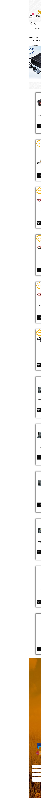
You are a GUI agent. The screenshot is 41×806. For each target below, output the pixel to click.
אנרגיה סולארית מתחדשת (32, 723)
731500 (19, 167)
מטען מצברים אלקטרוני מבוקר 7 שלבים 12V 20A (20, 495)
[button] (12, 126)
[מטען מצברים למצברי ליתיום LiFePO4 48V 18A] (20, 587)
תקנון (38, 692)
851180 (19, 262)
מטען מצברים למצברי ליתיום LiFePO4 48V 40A (20, 637)
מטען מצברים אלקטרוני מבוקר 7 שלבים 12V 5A (20, 401)
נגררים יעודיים (35, 728)
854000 (19, 357)
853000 (19, 309)
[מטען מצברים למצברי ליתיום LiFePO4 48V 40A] (20, 635)
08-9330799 (21, 2)
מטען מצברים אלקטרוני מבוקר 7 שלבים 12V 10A (20, 448)
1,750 (17, 361)
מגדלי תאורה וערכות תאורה (31, 730)
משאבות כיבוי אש (35, 735)
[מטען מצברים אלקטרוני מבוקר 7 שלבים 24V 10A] (20, 538)
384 (18, 217)
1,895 (18, 596)
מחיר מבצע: (24, 361)
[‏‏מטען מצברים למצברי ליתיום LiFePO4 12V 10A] (20, 252)
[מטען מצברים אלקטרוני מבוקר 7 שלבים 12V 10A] (20, 443)
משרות (37, 705)
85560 (19, 215)
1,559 (18, 312)
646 (18, 264)
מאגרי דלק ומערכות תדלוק (31, 726)
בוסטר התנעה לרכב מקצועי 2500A (20, 163)
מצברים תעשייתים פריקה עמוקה (29, 721)
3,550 (18, 643)
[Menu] (38, 24)
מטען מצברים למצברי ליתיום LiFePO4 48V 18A (20, 590)
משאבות (38, 733)
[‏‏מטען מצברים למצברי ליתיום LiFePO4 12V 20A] (20, 299)
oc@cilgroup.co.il (30, 671)
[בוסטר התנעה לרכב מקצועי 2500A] (20, 161)
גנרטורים (37, 718)
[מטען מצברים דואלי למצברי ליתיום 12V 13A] (20, 113)
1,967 (18, 359)
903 (18, 546)
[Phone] (7, 24)
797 (18, 169)
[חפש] (2, 24)
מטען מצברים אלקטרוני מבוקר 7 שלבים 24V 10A (20, 543)
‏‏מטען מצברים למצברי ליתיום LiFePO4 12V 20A (20, 306)
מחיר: (22, 120)
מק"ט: (22, 167)
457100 (19, 641)
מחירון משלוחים (33, 697)
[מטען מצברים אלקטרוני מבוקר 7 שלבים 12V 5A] (20, 398)
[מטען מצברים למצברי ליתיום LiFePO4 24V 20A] (20, 347)
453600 (19, 594)
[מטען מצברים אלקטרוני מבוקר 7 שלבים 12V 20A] (20, 489)
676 (18, 451)
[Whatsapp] (36, 802)
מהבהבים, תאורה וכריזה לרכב (30, 738)
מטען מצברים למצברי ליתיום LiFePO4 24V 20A (20, 353)
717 (18, 120)
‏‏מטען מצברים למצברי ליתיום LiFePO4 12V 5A (20, 211)
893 (18, 499)
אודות (38, 701)
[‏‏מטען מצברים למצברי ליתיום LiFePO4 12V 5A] (20, 204)
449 (18, 404)
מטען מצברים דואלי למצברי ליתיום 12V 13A (20, 116)
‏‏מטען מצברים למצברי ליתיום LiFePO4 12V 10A (20, 258)
